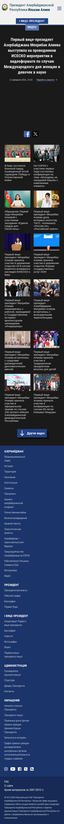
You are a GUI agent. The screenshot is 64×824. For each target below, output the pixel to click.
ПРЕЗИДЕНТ (11, 585)
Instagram (6, 769)
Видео (32, 27)
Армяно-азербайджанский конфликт (13, 503)
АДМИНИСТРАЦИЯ (15, 665)
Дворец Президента (14, 685)
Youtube (12, 769)
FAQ (6, 781)
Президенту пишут (13, 715)
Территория (10, 471)
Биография (9, 601)
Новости (8, 636)
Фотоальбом (10, 570)
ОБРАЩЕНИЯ (12, 700)
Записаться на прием (15, 737)
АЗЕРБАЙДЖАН (13, 451)
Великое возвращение (15, 518)
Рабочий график (12, 595)
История (8, 466)
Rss (32, 769)
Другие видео (36, 433)
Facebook (19, 769)
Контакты (9, 691)
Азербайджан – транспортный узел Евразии (14, 542)
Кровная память (12, 523)
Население (9, 477)
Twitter (25, 769)
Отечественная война (15, 512)
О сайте (8, 785)
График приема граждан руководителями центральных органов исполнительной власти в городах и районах (17, 751)
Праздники (10, 493)
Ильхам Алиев (39, 10)
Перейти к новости (45, 80)
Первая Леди (11, 606)
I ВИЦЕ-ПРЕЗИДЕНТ (32, 21)
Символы (9, 488)
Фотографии (10, 641)
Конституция (10, 482)
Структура (9, 680)
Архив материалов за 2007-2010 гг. (24, 789)
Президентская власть (15, 590)
